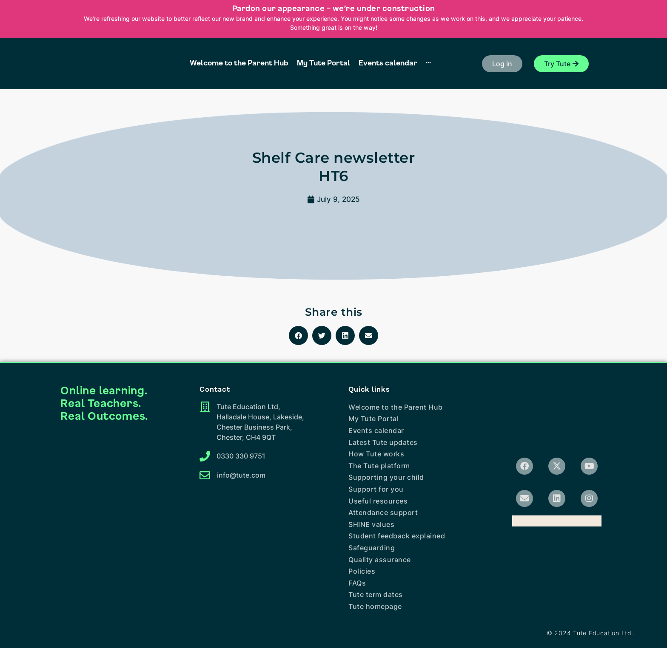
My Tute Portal (373, 418)
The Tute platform (379, 465)
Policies (361, 571)
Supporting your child (386, 477)
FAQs (357, 583)
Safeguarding (371, 547)
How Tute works (376, 454)
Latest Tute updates (383, 442)
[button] (502, 63)
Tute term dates (375, 594)
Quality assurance (379, 559)
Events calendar (376, 430)
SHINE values (371, 524)
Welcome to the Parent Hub (395, 407)
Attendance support (383, 512)
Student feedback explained (396, 536)
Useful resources (378, 501)
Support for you (376, 489)
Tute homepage (375, 606)
